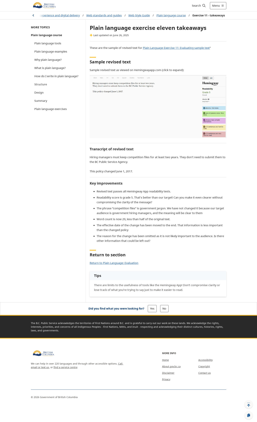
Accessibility (205, 360)
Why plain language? (48, 60)
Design (39, 92)
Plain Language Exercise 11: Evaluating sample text (176, 48)
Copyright (204, 366)
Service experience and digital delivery (54, 15)
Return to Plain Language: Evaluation (114, 263)
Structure (40, 84)
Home (165, 360)
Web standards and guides (104, 15)
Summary (40, 101)
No (164, 308)
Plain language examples (50, 51)
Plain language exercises (50, 109)
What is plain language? (50, 68)
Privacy (166, 379)
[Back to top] (248, 404)
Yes (152, 308)
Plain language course (171, 15)
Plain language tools (47, 43)
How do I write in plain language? (56, 76)
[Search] (199, 5)
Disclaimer (168, 373)
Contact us (204, 373)
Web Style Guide (139, 15)
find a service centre (65, 367)
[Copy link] (248, 415)
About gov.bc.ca (171, 366)
